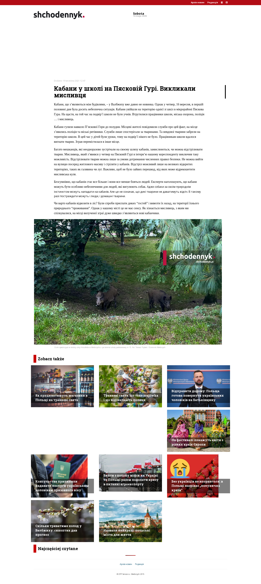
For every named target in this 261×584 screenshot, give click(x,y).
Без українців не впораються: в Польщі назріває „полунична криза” (197, 485)
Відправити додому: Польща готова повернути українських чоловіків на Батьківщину (198, 395)
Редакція (212, 2)
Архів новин (197, 2)
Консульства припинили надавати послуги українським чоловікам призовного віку (62, 485)
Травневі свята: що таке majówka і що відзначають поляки (130, 397)
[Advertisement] (130, 47)
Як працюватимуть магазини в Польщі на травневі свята (61, 397)
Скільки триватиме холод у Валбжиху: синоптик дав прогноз (58, 530)
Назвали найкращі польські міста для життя (126, 532)
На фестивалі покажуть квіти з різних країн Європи (197, 442)
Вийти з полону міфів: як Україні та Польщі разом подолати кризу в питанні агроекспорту (131, 479)
